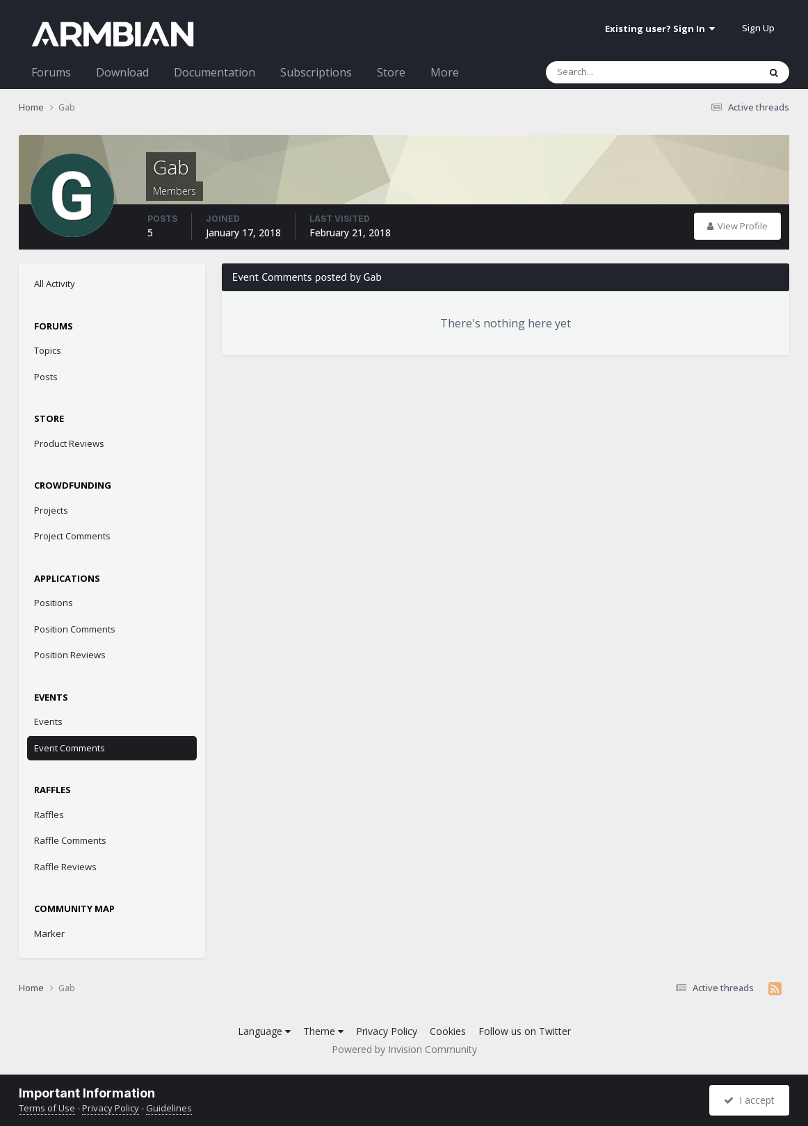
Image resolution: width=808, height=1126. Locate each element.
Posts (46, 376)
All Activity (54, 283)
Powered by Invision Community (404, 1049)
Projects (51, 510)
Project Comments (72, 536)
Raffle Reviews (65, 866)
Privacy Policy (386, 1031)
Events (48, 721)
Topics (47, 350)
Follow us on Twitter (524, 1031)
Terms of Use (47, 1108)
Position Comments (74, 629)
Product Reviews (69, 443)
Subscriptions (316, 72)
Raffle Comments (70, 840)
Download (122, 72)
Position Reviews (70, 654)
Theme (323, 1031)
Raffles (49, 814)
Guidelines (169, 1108)
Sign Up (758, 28)
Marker (49, 933)
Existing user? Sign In (660, 28)
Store (391, 72)
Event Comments (69, 748)
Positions (53, 602)
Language (264, 1031)
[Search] (616, 72)
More (444, 72)
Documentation (214, 72)
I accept (749, 1100)
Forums (51, 72)
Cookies (448, 1031)
